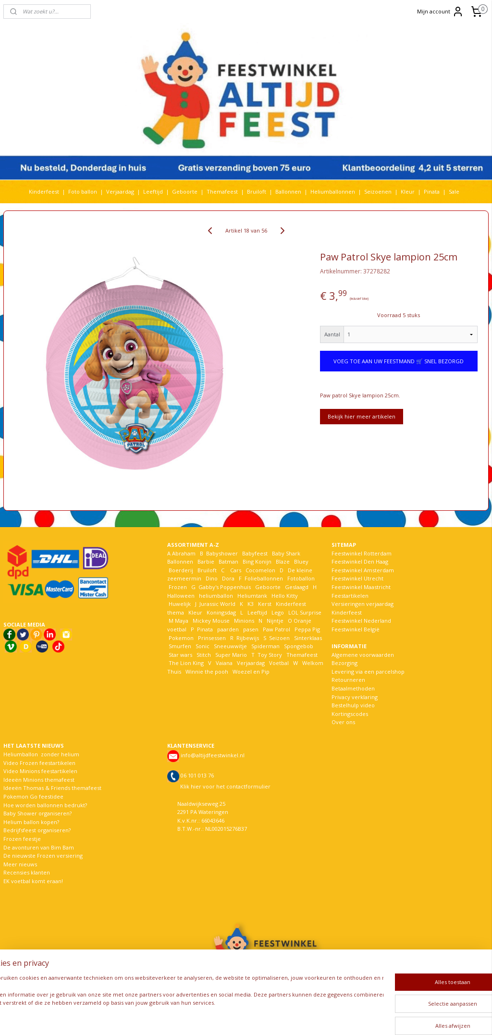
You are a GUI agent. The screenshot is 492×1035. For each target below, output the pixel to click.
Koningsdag (220, 612)
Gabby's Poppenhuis (224, 587)
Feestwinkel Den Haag (360, 561)
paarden (228, 629)
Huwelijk (180, 603)
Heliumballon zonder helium (41, 754)
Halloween (181, 595)
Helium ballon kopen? (31, 822)
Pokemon (181, 637)
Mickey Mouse (211, 620)
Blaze (282, 561)
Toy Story (270, 654)
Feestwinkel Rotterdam (362, 553)
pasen (250, 629)
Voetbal (278, 662)
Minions (243, 620)
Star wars (180, 654)
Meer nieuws (20, 864)
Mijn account (440, 11)
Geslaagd (296, 587)
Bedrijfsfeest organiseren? (37, 830)
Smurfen (180, 646)
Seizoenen (378, 191)
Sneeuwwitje (230, 646)
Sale (454, 191)
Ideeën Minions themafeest (38, 779)
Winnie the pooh (206, 671)
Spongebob (298, 646)
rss (242, 1017)
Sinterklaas (308, 637)
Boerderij (181, 570)
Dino (212, 578)
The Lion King (185, 662)
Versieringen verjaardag (363, 603)
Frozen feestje (22, 838)
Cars (235, 570)
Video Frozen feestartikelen (39, 762)
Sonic (202, 646)
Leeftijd (153, 191)
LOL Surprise (304, 612)
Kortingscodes (350, 713)
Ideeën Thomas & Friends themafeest (52, 787)
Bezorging (344, 662)
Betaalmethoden (353, 688)
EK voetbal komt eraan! (33, 881)
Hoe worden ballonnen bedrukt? (45, 805)
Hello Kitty (284, 595)
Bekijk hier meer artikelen (361, 416)
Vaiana (224, 662)
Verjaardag (120, 191)
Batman (228, 561)
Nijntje (274, 620)
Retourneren (348, 679)
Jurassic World (217, 603)
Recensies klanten (26, 872)
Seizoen (279, 637)
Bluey (301, 561)
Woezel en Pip (251, 671)
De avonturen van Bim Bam (38, 847)
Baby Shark (286, 553)
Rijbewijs (247, 637)
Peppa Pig (307, 629)
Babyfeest (255, 553)
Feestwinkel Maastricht (361, 587)
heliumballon (216, 595)
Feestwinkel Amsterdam (363, 570)
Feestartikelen (350, 595)
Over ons (343, 722)
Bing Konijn (257, 561)
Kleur (408, 191)
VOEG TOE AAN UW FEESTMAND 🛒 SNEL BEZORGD (398, 361)
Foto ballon (82, 191)
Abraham (184, 553)
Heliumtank (252, 595)
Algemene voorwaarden (363, 654)
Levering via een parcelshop (368, 671)
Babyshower (222, 553)
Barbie (205, 561)
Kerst (264, 603)
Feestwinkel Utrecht (357, 578)
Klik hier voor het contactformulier (225, 786)
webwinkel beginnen (279, 1017)
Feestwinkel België (356, 629)
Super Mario (231, 654)
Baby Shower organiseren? (37, 813)
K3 (249, 603)
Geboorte (184, 191)
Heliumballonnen (332, 191)
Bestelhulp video (353, 705)
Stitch (204, 654)
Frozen (178, 587)
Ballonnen (288, 191)
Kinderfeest (44, 191)
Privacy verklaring (355, 697)
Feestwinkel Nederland (361, 620)
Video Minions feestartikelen (40, 771)
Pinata (432, 191)
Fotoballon (301, 578)
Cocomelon (260, 570)
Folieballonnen (264, 578)
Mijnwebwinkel (363, 1017)
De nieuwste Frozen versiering (43, 855)
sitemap (222, 1017)
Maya (181, 620)
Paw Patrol (275, 629)
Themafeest (222, 191)
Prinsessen (211, 637)
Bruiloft (256, 191)
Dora (227, 578)
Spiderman (265, 646)
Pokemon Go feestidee (33, 796)
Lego (276, 612)
